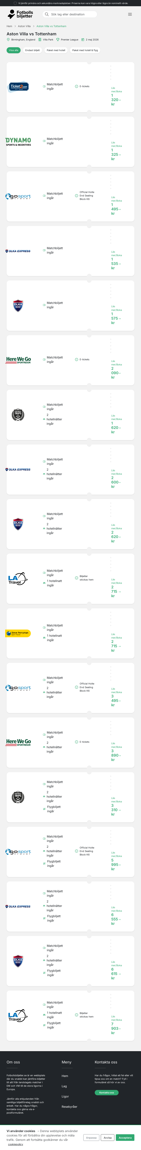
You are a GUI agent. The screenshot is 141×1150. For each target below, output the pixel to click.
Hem (65, 1076)
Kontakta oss (106, 1092)
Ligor (65, 1096)
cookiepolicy (15, 1144)
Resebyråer (69, 1106)
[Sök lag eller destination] (73, 14)
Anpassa (91, 1137)
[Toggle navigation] (130, 14)
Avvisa (108, 1137)
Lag (64, 1086)
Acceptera (125, 1137)
